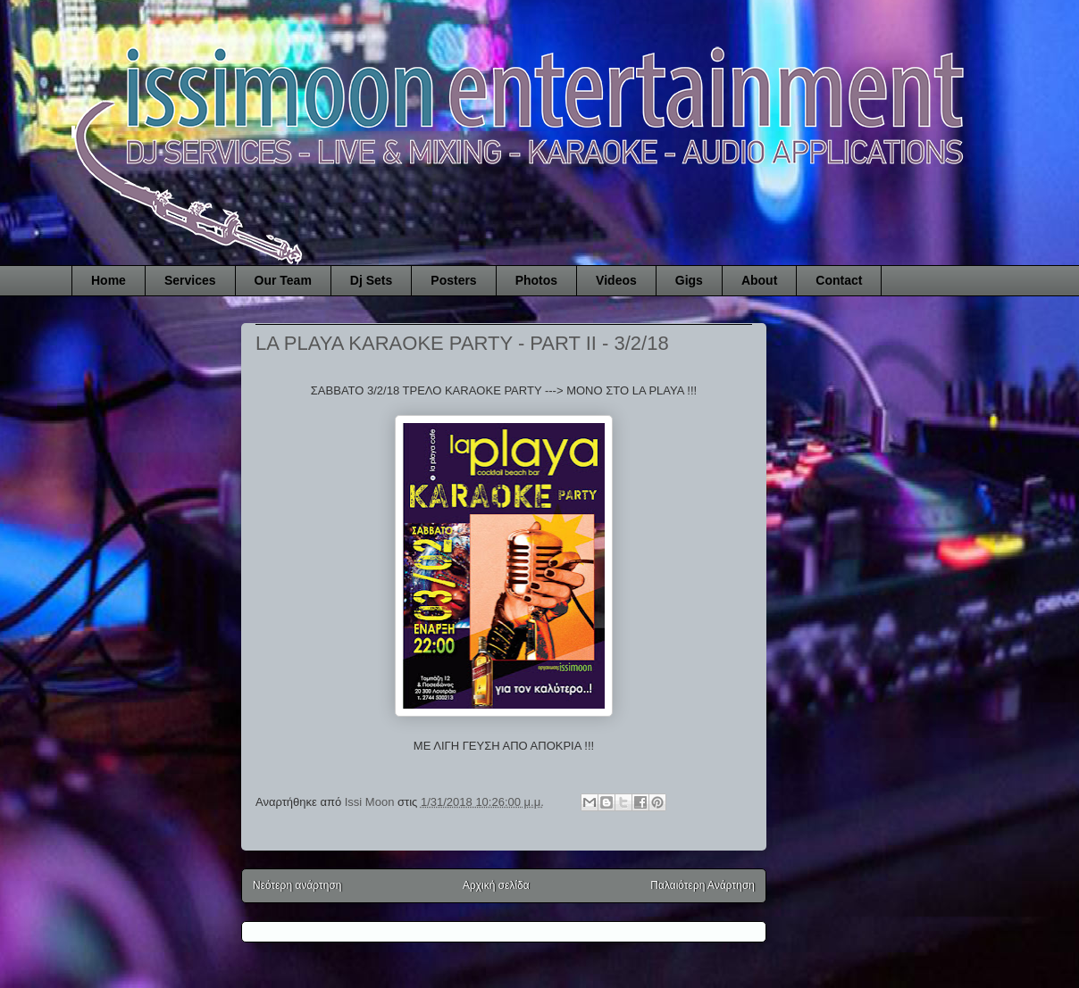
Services (190, 280)
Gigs (689, 280)
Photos (536, 280)
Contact (839, 280)
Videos (616, 280)
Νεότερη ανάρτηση (297, 885)
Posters (453, 280)
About (759, 280)
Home (108, 280)
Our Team (283, 280)
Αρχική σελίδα (496, 885)
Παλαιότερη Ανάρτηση (702, 885)
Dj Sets (371, 280)
